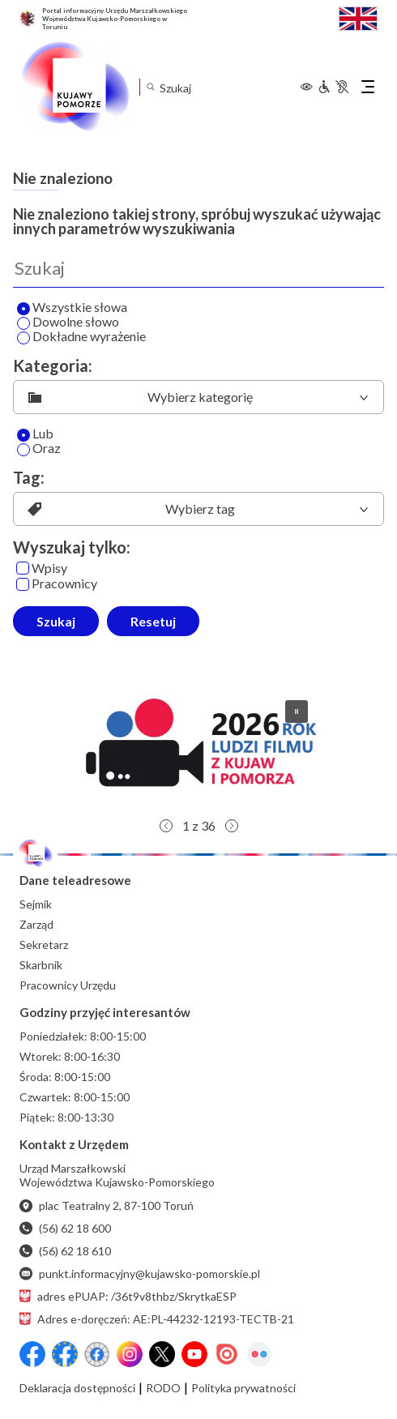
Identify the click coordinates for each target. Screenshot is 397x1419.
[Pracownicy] (22, 584)
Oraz (39, 449)
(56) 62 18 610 (65, 1251)
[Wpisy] (22, 568)
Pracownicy (56, 584)
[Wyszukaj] (198, 268)
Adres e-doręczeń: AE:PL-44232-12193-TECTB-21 (156, 1319)
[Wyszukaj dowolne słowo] (23, 323)
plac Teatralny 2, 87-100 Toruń (106, 1205)
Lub (35, 434)
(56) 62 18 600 (65, 1228)
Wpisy (41, 568)
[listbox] (198, 397)
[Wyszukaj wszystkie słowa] (23, 308)
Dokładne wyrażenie (81, 337)
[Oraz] (23, 449)
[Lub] (23, 435)
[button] (198, 749)
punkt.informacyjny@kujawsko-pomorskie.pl (139, 1273)
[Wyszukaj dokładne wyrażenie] (23, 337)
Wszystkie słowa (72, 308)
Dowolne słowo (68, 322)
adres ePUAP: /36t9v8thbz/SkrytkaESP (128, 1296)
